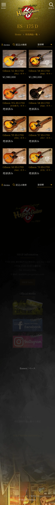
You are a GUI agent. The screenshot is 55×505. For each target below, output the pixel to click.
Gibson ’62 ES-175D (13, 70)
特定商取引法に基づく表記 (27, 421)
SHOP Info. (27, 282)
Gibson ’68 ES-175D (39, 70)
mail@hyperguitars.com (31, 274)
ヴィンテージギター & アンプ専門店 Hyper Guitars (27, 496)
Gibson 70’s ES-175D (14, 102)
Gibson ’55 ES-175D (13, 135)
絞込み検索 (21, 44)
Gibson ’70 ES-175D (39, 167)
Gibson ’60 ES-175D (13, 167)
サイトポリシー (27, 417)
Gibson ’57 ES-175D (39, 135)
